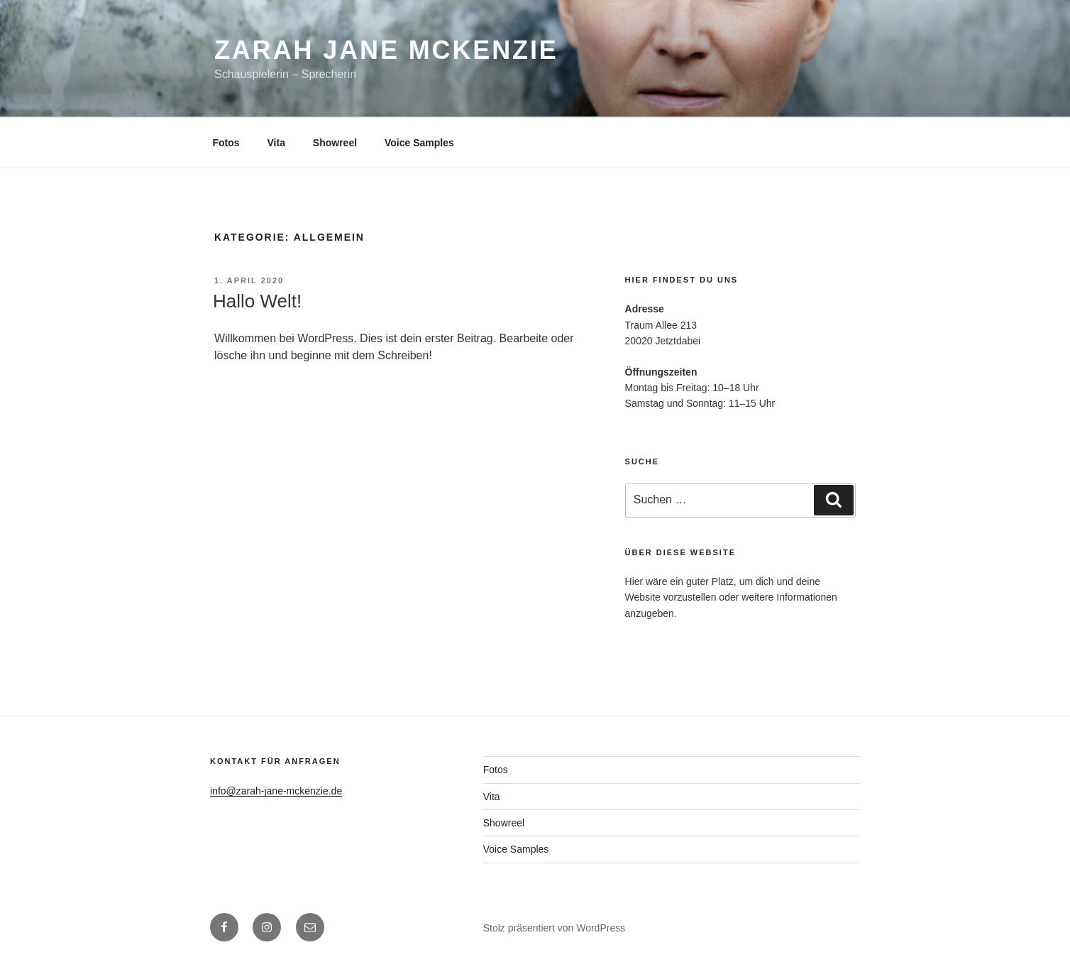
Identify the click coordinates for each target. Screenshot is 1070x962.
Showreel (335, 142)
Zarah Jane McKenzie (386, 50)
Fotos (226, 142)
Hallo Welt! (257, 301)
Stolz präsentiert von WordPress (554, 928)
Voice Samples (419, 142)
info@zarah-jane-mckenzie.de (276, 791)
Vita (276, 142)
